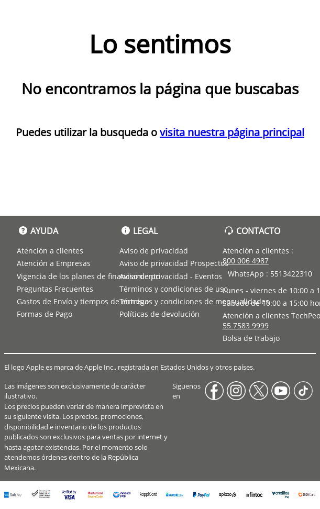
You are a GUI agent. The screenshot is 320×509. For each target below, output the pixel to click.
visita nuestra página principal (232, 132)
